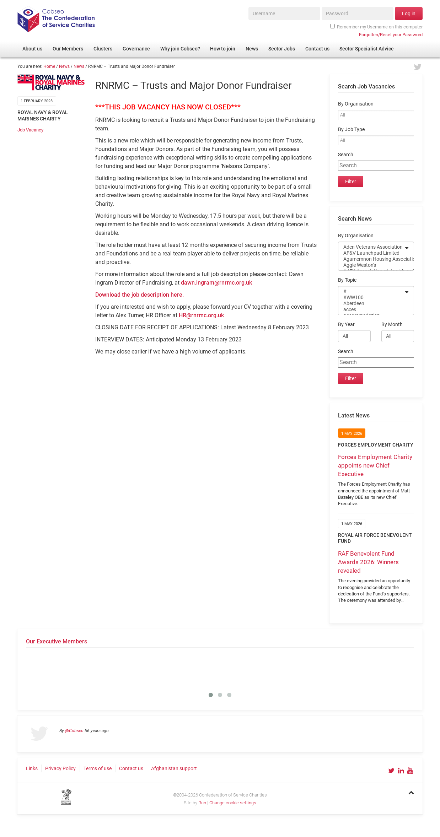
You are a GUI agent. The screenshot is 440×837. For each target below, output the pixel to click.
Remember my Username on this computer (376, 26)
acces (371, 310)
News (64, 66)
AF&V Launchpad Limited (371, 253)
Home (49, 66)
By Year (346, 325)
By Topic (347, 280)
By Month (392, 325)
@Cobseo (74, 730)
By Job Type (351, 129)
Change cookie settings (232, 802)
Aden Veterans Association (371, 247)
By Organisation (356, 104)
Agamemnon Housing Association (371, 259)
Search (345, 155)
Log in (408, 13)
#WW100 (371, 298)
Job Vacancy (30, 130)
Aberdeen (371, 304)
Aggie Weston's (371, 265)
